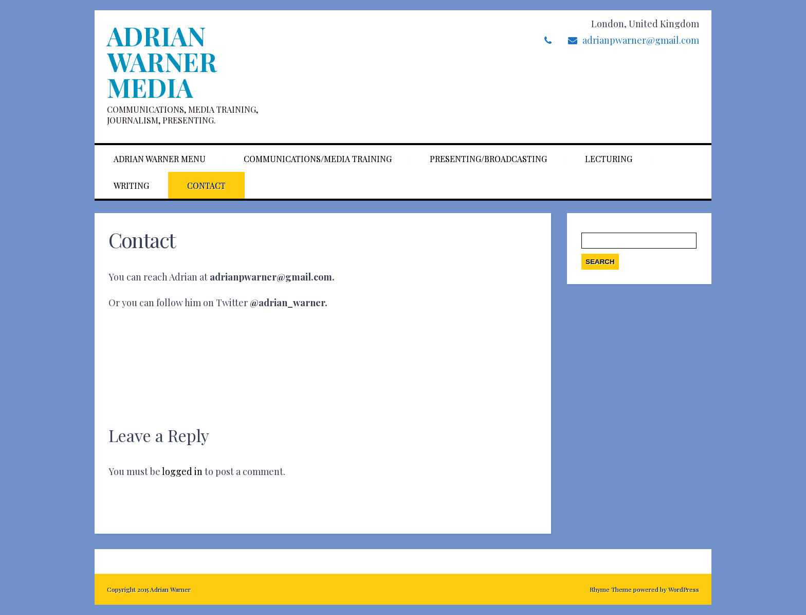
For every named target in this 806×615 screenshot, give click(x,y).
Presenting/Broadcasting (488, 158)
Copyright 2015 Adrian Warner (149, 589)
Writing (131, 185)
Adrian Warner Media (161, 61)
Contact (206, 185)
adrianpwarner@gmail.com (640, 40)
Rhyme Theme (611, 589)
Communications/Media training (318, 158)
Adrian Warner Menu (160, 158)
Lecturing (608, 158)
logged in (182, 471)
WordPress (683, 589)
